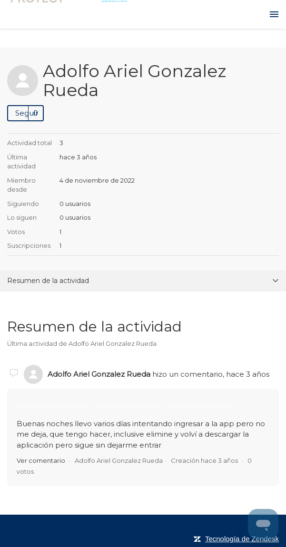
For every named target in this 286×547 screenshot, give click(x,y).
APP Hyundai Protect (126, 406)
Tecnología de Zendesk (242, 539)
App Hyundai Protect (200, 406)
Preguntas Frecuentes (52, 406)
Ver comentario (41, 460)
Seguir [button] (26, 112)
